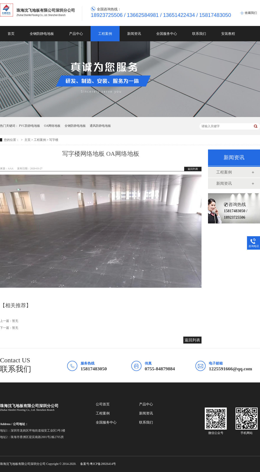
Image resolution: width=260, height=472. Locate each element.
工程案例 (105, 33)
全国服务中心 (166, 33)
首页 (11, 33)
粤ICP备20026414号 (103, 464)
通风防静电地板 (100, 125)
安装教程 (228, 33)
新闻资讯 (134, 33)
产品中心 (76, 33)
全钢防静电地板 (42, 33)
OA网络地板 (52, 125)
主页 (27, 139)
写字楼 (53, 139)
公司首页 (103, 404)
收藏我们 (251, 12)
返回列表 (193, 168)
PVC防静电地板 (29, 125)
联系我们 (199, 33)
